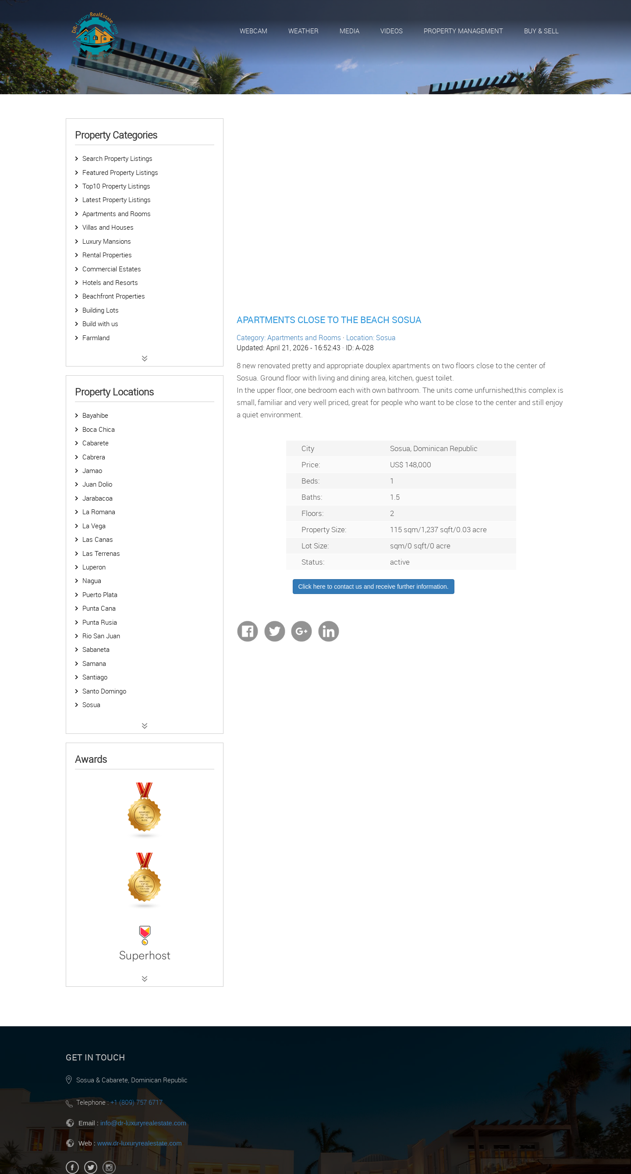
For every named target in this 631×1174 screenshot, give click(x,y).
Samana (94, 663)
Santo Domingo (104, 691)
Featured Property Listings (120, 172)
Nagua (91, 580)
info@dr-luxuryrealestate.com (143, 1123)
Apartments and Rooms (116, 213)
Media (349, 30)
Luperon (94, 566)
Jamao (92, 470)
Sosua (91, 704)
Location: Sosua (371, 337)
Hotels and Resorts (110, 282)
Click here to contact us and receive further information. (373, 586)
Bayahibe (95, 415)
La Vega (94, 525)
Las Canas (97, 539)
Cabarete (95, 442)
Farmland (96, 337)
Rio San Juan (101, 635)
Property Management (463, 30)
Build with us (100, 323)
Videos (391, 30)
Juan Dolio (97, 484)
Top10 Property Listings (116, 185)
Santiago (94, 676)
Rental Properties (107, 254)
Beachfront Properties (113, 296)
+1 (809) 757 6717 (136, 1102)
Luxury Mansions (106, 241)
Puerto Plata (99, 594)
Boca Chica (98, 429)
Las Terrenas (101, 553)
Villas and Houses (108, 227)
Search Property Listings (117, 158)
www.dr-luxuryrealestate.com (139, 1143)
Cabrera (93, 456)
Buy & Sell (541, 30)
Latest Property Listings (116, 199)
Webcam (253, 30)
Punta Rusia (99, 622)
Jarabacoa (97, 498)
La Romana (98, 511)
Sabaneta (96, 649)
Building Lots (100, 310)
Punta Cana (99, 608)
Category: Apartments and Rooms (289, 337)
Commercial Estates (111, 268)
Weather (303, 30)
